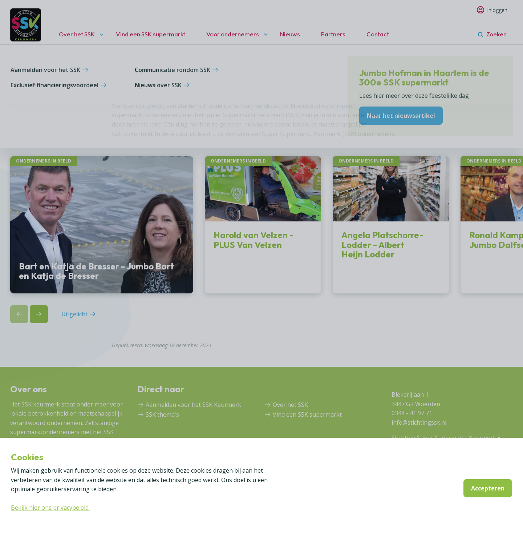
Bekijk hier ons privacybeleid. (50, 508)
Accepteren (487, 488)
